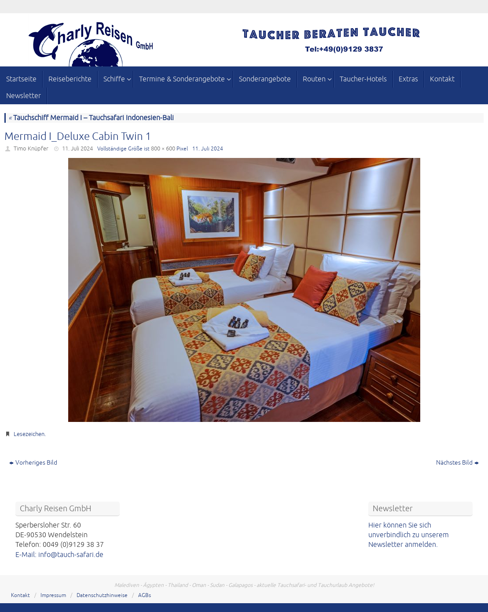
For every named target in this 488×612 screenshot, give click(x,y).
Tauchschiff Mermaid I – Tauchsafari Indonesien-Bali (91, 118)
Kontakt (20, 595)
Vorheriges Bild (33, 462)
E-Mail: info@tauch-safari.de (59, 554)
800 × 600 (163, 148)
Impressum (53, 595)
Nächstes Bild (457, 462)
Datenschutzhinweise (102, 595)
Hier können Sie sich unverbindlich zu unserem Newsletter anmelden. (408, 535)
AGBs (144, 595)
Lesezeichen (29, 434)
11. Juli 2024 (77, 148)
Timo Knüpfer (31, 148)
